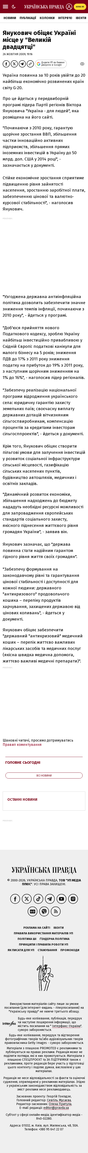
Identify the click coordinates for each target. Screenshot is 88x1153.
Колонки (47, 18)
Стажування (47, 950)
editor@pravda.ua (56, 1108)
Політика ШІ (27, 939)
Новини (10, 18)
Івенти (81, 18)
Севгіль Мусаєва (59, 1100)
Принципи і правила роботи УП (43, 944)
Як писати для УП (21, 950)
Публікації (28, 18)
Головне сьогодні (22, 762)
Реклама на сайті (36, 927)
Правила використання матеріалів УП (43, 933)
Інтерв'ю (65, 18)
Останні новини (22, 799)
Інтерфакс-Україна (66, 1026)
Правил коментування (22, 744)
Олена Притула (60, 1104)
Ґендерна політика (55, 939)
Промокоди (69, 950)
